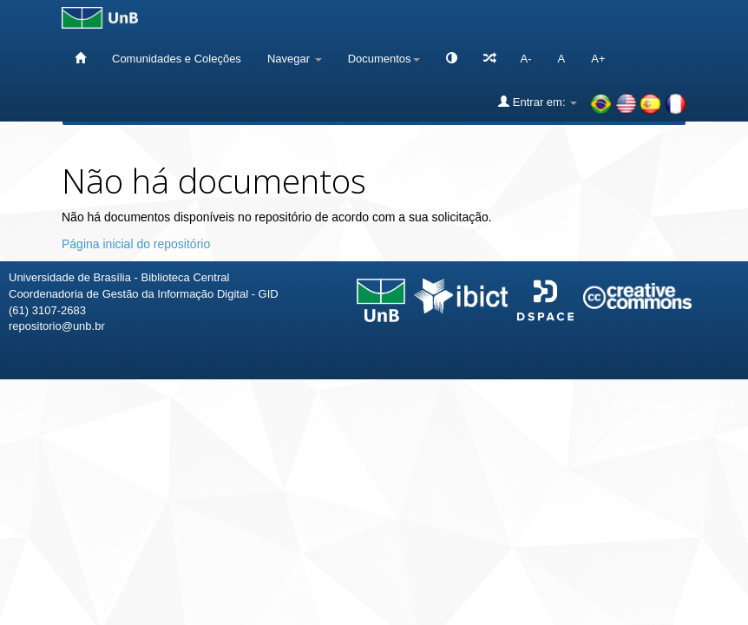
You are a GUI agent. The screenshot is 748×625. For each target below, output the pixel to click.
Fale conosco (645, 404)
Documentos (384, 58)
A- (526, 58)
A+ (598, 58)
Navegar (294, 58)
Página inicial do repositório (136, 244)
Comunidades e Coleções (176, 58)
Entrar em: (537, 102)
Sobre (720, 404)
